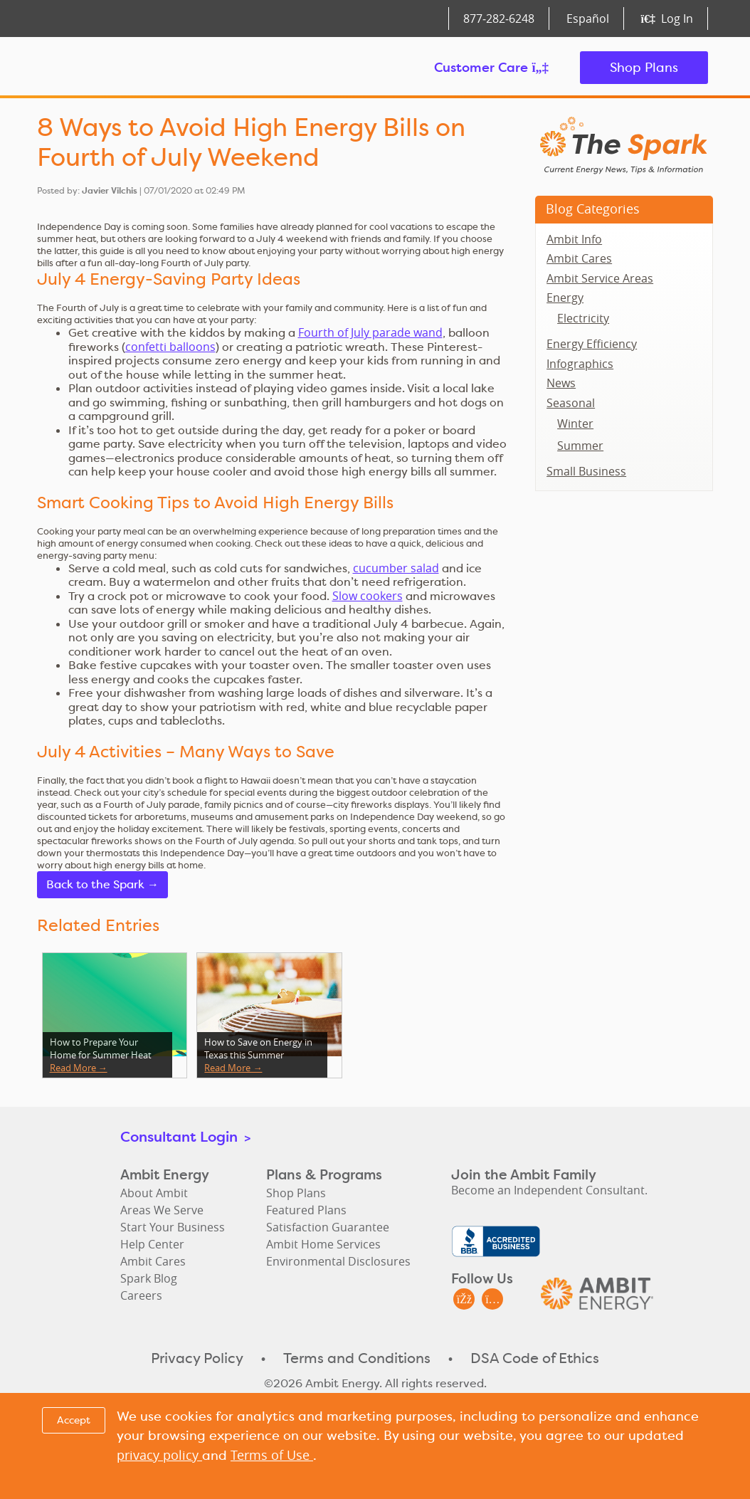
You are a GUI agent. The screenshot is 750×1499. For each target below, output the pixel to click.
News (561, 383)
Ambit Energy (118, 67)
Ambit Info (574, 239)
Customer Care (491, 67)
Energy (564, 297)
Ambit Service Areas (599, 278)
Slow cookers (367, 596)
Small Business (586, 471)
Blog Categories (593, 208)
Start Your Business (172, 1227)
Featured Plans (306, 1210)
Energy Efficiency (591, 344)
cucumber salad (396, 568)
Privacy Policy (197, 1358)
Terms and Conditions (357, 1358)
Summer (580, 445)
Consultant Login (185, 1136)
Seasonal (570, 403)
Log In (667, 18)
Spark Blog (148, 1278)
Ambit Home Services (323, 1244)
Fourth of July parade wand (370, 332)
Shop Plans (644, 67)
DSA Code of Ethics (534, 1358)
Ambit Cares (579, 258)
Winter (575, 423)
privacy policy (159, 1454)
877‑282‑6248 (498, 18)
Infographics (579, 364)
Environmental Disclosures (338, 1261)
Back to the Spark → (102, 884)
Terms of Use (272, 1454)
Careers (141, 1295)
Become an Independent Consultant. (549, 1190)
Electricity (583, 318)
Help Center (152, 1244)
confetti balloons (170, 346)
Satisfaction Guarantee (327, 1227)
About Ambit (154, 1193)
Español (587, 18)
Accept (73, 1420)
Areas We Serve (162, 1210)
